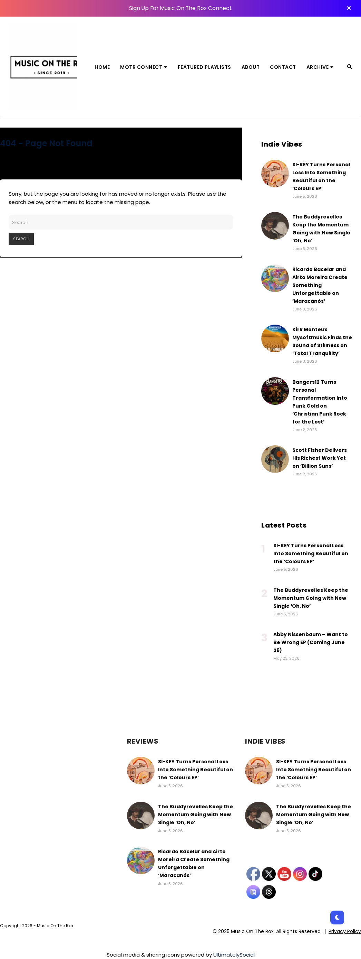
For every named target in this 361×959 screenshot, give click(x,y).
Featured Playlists (204, 67)
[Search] (349, 66)
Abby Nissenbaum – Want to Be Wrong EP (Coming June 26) (310, 642)
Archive (320, 67)
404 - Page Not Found (46, 143)
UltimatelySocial (234, 954)
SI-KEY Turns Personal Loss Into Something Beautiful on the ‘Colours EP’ (310, 553)
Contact (283, 67)
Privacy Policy (345, 931)
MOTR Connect (143, 67)
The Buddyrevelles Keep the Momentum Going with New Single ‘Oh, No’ (310, 598)
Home (102, 67)
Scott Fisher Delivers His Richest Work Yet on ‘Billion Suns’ (319, 458)
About (251, 67)
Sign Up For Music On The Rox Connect (180, 8)
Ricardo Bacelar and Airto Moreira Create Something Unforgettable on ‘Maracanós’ (320, 285)
